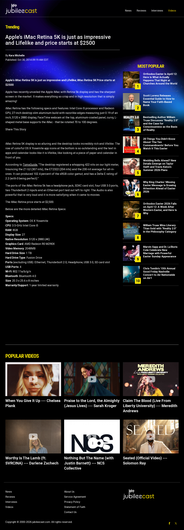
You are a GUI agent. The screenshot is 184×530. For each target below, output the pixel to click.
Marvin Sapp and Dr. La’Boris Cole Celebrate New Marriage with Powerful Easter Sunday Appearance (160, 251)
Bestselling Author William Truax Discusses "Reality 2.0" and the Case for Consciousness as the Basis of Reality (160, 123)
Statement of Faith (74, 507)
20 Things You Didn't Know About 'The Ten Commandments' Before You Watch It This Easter (160, 143)
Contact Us (70, 512)
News (128, 10)
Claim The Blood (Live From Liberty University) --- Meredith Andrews (150, 405)
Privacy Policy (72, 501)
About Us (69, 491)
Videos (172, 10)
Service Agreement (75, 496)
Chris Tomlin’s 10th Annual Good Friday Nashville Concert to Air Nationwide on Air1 (159, 273)
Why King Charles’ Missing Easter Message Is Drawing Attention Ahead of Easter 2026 (159, 187)
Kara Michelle (17, 55)
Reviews (141, 10)
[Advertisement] (151, 48)
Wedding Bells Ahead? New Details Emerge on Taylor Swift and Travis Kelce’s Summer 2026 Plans (159, 165)
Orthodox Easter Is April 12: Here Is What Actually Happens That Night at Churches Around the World (160, 78)
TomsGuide (30, 164)
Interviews (157, 10)
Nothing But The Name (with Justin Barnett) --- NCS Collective (89, 463)
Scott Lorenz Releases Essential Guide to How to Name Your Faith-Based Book (159, 100)
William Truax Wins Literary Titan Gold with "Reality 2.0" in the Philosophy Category (159, 228)
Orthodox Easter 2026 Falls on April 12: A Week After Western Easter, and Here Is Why (160, 208)
